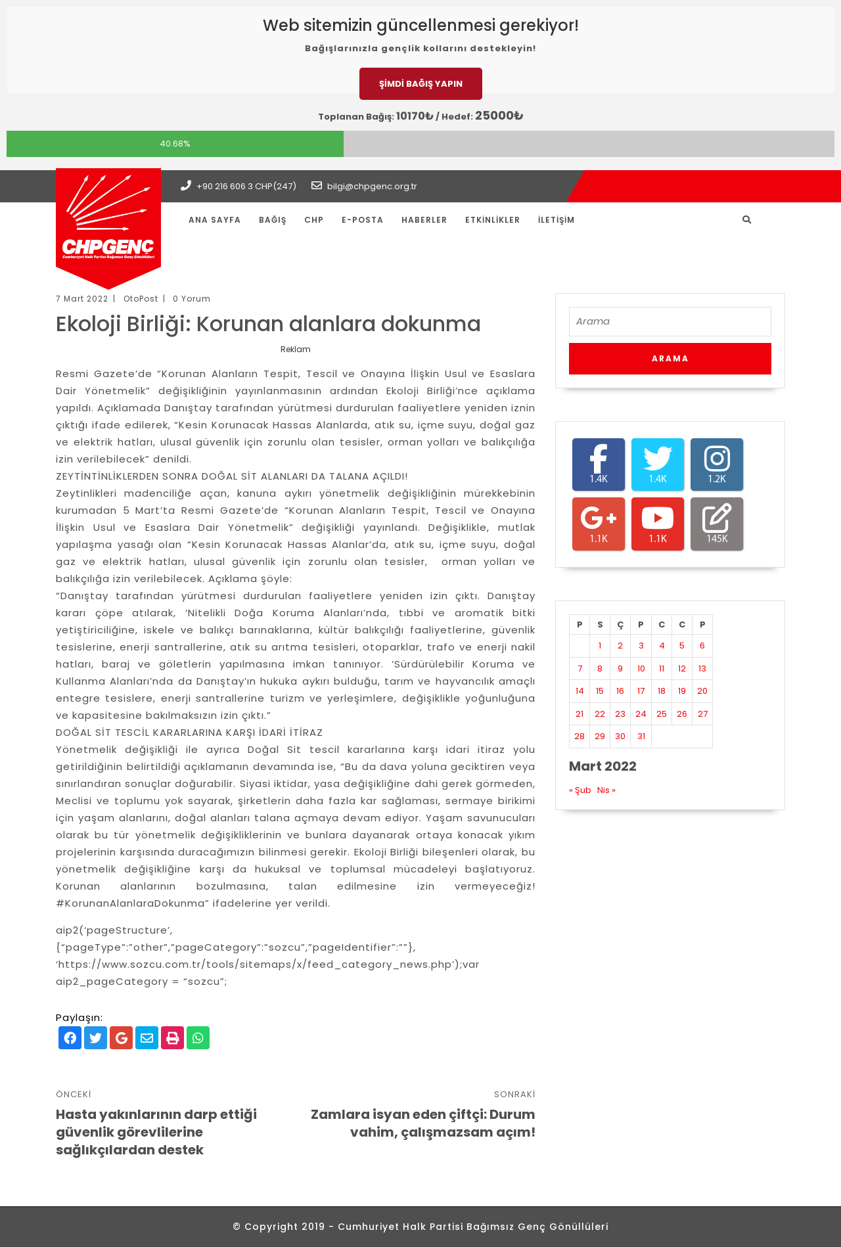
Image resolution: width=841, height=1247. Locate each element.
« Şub (580, 790)
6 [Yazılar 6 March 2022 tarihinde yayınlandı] (702, 645)
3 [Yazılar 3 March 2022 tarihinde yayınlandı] (641, 645)
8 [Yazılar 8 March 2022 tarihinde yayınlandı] (599, 668)
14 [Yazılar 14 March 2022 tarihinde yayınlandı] (580, 691)
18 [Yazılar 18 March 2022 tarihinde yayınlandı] (662, 691)
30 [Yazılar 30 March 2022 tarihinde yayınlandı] (620, 736)
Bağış (272, 219)
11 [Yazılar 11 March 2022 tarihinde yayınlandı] (661, 668)
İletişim (556, 219)
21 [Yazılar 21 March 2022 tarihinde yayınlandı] (579, 714)
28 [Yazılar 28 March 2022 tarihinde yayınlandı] (579, 736)
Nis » (606, 790)
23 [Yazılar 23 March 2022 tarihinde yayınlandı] (620, 714)
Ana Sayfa (215, 219)
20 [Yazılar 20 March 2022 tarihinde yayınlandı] (702, 691)
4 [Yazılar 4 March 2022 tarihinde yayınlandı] (662, 645)
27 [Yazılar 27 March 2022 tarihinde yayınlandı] (703, 714)
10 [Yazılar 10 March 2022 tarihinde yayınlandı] (641, 668)
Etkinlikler (492, 219)
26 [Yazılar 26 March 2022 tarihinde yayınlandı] (682, 714)
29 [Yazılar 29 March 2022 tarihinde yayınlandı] (600, 736)
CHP (314, 219)
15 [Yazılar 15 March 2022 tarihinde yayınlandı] (600, 691)
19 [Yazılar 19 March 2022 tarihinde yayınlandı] (682, 691)
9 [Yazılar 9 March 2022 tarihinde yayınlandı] (620, 668)
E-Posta (363, 219)
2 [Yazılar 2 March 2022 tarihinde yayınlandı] (620, 645)
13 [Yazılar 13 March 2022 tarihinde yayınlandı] (702, 668)
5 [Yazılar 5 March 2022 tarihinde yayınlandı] (682, 645)
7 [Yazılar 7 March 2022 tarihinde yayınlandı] (580, 668)
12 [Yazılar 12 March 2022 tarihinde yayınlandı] (682, 668)
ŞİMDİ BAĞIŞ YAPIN (421, 84)
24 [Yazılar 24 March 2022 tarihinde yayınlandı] (641, 714)
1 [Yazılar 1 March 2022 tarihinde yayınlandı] (600, 645)
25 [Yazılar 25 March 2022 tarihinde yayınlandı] (661, 714)
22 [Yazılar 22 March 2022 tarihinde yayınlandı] (600, 714)
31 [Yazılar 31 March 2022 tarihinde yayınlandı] (641, 736)
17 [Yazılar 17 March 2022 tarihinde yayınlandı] (641, 691)
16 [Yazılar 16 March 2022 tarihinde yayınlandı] (620, 691)
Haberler (424, 219)
